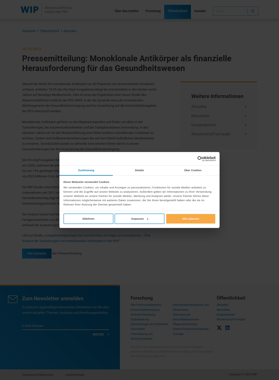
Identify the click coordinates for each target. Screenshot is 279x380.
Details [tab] (139, 170)
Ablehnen (88, 218)
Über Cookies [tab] (193, 170)
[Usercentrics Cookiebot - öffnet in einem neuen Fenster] (200, 158)
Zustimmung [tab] (86, 170)
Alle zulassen (190, 218)
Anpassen (139, 218)
